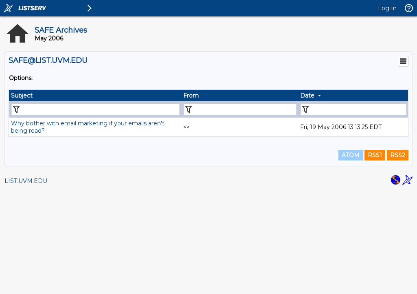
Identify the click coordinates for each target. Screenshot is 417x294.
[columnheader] (95, 95)
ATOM (351, 155)
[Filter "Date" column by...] (353, 109)
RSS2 (397, 155)
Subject (22, 95)
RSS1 (375, 155)
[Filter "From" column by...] (240, 109)
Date (307, 95)
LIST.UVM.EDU (25, 181)
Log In (387, 8)
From (191, 95)
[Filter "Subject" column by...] (95, 109)
